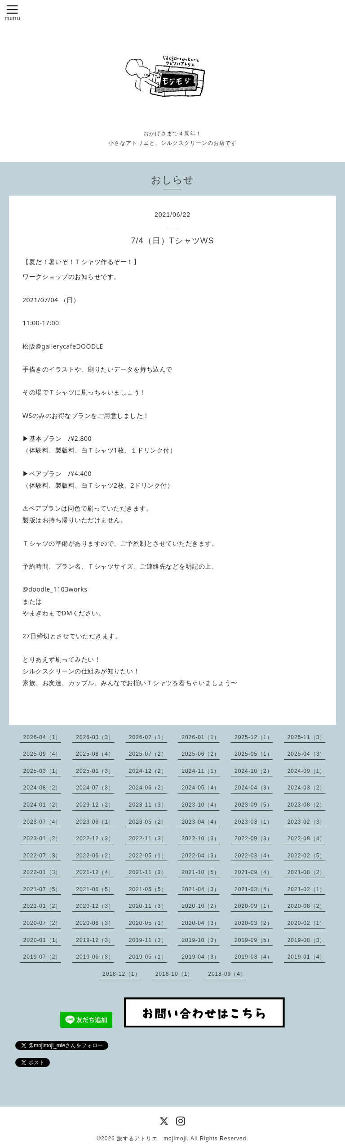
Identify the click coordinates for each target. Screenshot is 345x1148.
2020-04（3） (200, 923)
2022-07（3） (42, 855)
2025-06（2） (200, 754)
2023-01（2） (42, 838)
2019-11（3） (148, 940)
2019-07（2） (42, 957)
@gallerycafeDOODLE (69, 346)
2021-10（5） (200, 872)
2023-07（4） (42, 822)
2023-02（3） (307, 822)
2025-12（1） (253, 737)
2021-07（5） (42, 889)
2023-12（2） (95, 805)
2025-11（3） (307, 737)
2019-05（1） (148, 957)
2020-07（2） (42, 923)
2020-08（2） (307, 906)
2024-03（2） (307, 788)
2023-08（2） (307, 805)
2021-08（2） (307, 872)
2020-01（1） (42, 940)
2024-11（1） (200, 771)
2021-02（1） (307, 889)
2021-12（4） (95, 872)
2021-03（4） (253, 889)
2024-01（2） (42, 805)
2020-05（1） (148, 923)
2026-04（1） (42, 737)
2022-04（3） (200, 855)
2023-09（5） (253, 805)
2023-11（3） (148, 805)
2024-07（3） (95, 788)
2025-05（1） (253, 754)
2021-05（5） (148, 889)
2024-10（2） (253, 771)
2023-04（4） (200, 822)
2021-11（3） (148, 872)
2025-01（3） (95, 771)
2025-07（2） (148, 754)
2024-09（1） (307, 771)
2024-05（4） (200, 788)
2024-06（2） (148, 788)
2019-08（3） (307, 940)
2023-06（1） (95, 822)
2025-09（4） (42, 754)
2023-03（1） (253, 822)
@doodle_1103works (54, 589)
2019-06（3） (95, 957)
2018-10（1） (174, 974)
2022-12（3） (95, 838)
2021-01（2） (42, 906)
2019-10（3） (200, 940)
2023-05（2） (148, 822)
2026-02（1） (148, 737)
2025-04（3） (307, 754)
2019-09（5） (253, 940)
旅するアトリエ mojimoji (152, 1138)
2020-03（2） (253, 923)
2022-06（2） (95, 855)
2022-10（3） (200, 838)
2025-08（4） (95, 754)
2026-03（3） (95, 737)
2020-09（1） (253, 906)
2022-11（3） (148, 838)
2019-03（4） (253, 957)
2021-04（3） (200, 889)
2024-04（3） (253, 788)
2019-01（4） (307, 957)
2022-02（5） (307, 855)
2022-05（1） (148, 855)
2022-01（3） (42, 872)
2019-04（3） (200, 957)
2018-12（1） (121, 974)
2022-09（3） (253, 838)
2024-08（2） (42, 788)
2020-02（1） (307, 923)
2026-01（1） (200, 737)
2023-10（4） (200, 805)
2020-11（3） (148, 906)
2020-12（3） (95, 906)
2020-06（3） (95, 923)
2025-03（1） (42, 771)
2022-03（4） (253, 855)
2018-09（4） (227, 974)
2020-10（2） (200, 906)
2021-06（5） (95, 889)
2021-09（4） (253, 872)
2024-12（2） (148, 771)
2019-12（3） (95, 940)
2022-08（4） (307, 838)
